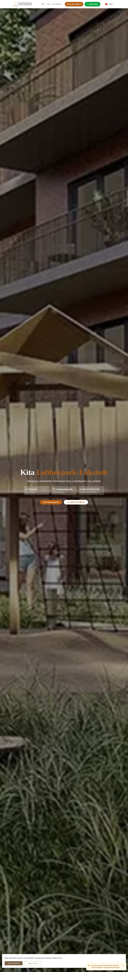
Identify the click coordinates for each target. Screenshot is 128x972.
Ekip (43, 4)
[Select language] (110, 4)
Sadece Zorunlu (33, 963)
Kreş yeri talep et (74, 4)
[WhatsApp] (92, 4)
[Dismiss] (123, 965)
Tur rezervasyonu (51, 502)
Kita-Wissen (56, 4)
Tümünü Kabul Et (13, 963)
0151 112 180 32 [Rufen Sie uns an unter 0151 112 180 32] (75, 502)
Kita (48, 4)
